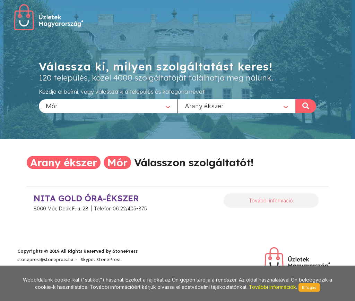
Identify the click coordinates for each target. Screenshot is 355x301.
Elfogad (309, 287)
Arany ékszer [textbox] (204, 105)
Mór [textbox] (52, 105)
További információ (271, 200)
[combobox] (108, 106)
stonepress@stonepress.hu (45, 259)
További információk (272, 287)
